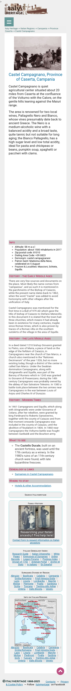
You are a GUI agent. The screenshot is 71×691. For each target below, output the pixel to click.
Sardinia (52, 655)
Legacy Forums (31, 559)
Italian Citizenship (41, 554)
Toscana (28, 586)
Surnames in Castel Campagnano (34, 474)
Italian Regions (27, 28)
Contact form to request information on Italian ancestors (35, 541)
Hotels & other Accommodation (33, 485)
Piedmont (29, 655)
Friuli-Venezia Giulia (45, 578)
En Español (46, 564)
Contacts (50, 681)
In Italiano (32, 564)
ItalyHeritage (43, 684)
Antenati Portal (39, 562)
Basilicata (28, 576)
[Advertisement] (35, 197)
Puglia (40, 583)
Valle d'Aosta (35, 589)
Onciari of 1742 (20, 562)
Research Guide (20, 554)
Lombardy (39, 652)
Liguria (26, 581)
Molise (16, 583)
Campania (42, 28)
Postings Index (50, 559)
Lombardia (39, 581)
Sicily (17, 658)
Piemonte (29, 583)
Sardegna (52, 583)
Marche (52, 581)
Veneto (49, 589)
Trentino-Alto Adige (46, 586)
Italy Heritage (11, 28)
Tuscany (27, 658)
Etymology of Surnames (35, 556)
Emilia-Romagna (23, 578)
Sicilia (17, 586)
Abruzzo (15, 576)
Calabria (41, 576)
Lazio (17, 581)
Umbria (21, 589)
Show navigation (9, 21)
